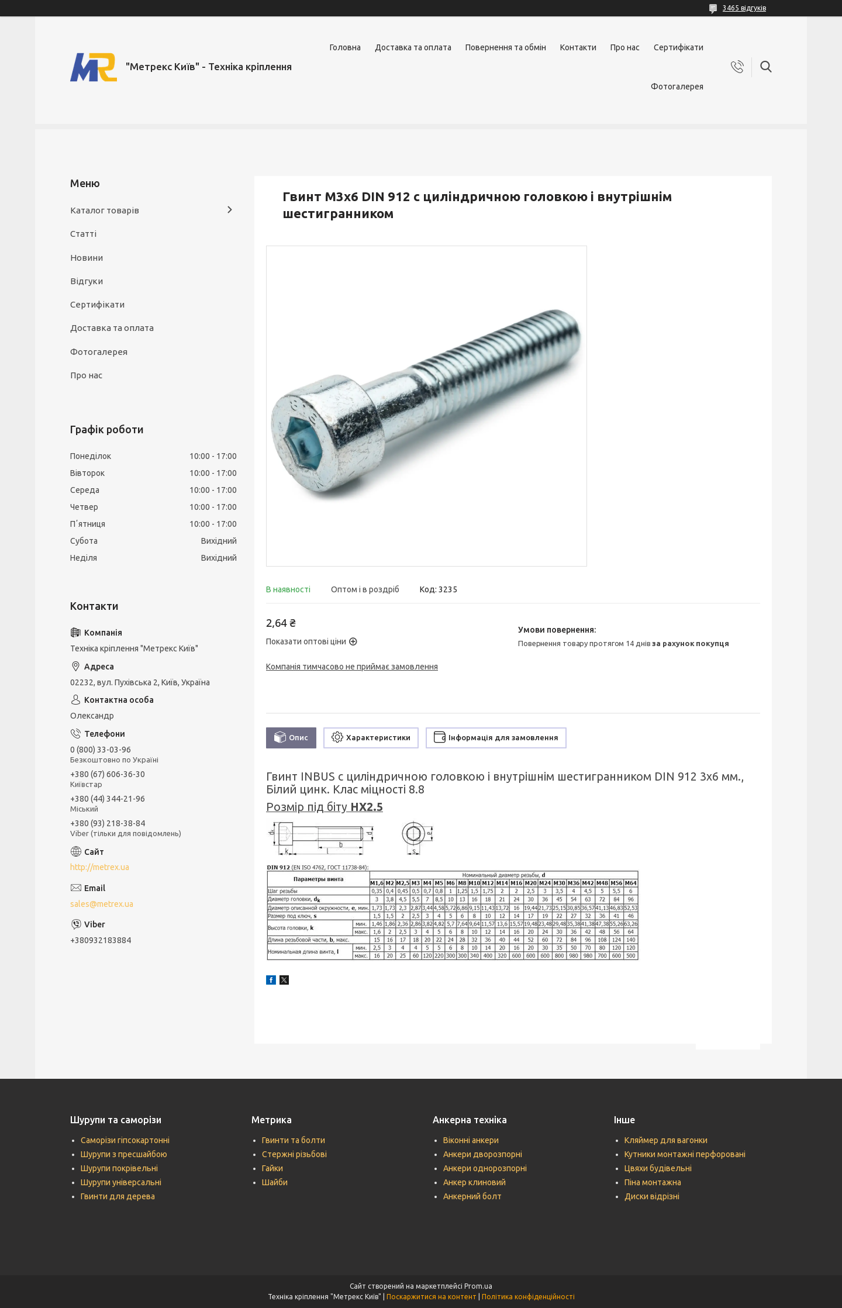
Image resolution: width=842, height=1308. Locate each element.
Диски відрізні (651, 1196)
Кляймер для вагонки (666, 1140)
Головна (345, 47)
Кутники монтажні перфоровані (685, 1154)
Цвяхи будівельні (658, 1168)
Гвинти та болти (293, 1140)
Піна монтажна (652, 1182)
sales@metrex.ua (101, 904)
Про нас (625, 47)
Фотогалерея (677, 86)
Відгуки (86, 281)
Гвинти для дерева (118, 1196)
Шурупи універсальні (121, 1182)
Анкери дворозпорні (482, 1154)
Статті (83, 234)
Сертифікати (678, 47)
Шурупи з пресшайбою (124, 1154)
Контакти (578, 47)
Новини (86, 258)
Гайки (272, 1168)
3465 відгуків (744, 8)
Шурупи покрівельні (119, 1168)
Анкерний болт (472, 1196)
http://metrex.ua (99, 867)
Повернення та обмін (505, 47)
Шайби (275, 1182)
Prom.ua (478, 1286)
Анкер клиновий (474, 1182)
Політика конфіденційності (528, 1296)
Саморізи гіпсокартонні (125, 1140)
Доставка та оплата (413, 47)
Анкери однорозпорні (485, 1168)
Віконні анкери (471, 1140)
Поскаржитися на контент (432, 1296)
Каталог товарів (104, 210)
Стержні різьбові (294, 1154)
